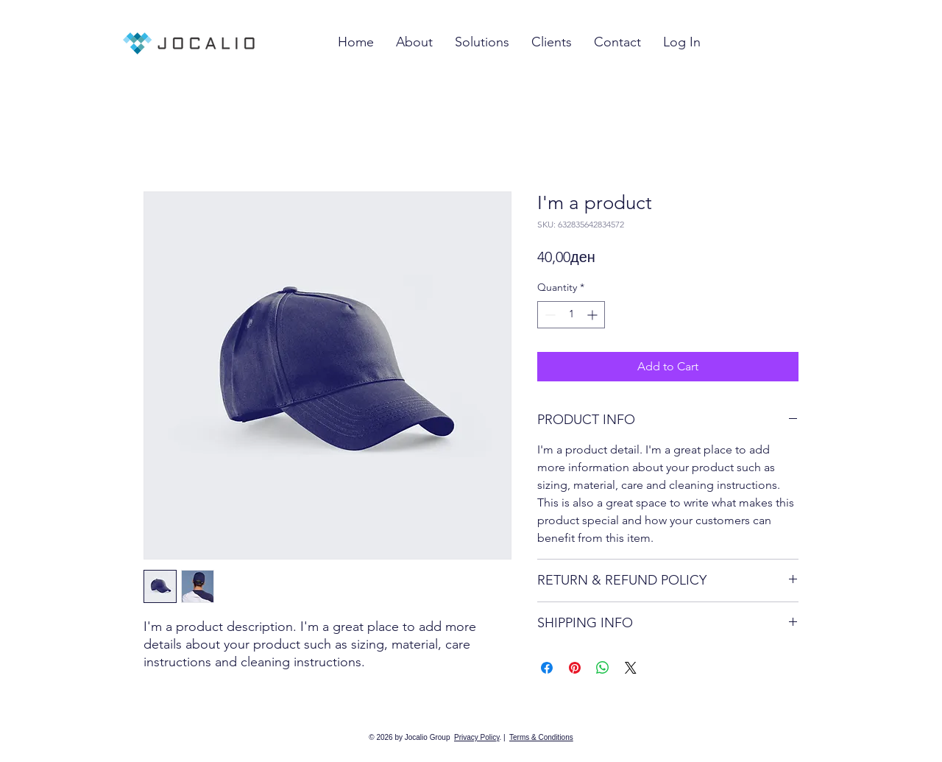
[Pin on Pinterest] (575, 668)
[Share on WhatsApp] (603, 668)
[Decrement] (548, 315)
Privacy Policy (477, 737)
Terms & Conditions (541, 737)
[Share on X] (631, 668)
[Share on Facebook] (547, 668)
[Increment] (593, 315)
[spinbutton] (571, 315)
